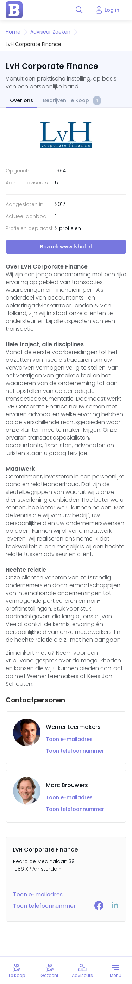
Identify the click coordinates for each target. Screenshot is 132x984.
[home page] (14, 9)
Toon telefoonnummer (75, 751)
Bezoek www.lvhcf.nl (66, 246)
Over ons (21, 100)
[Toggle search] (79, 9)
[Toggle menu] (115, 970)
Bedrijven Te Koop (72, 101)
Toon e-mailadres (69, 739)
